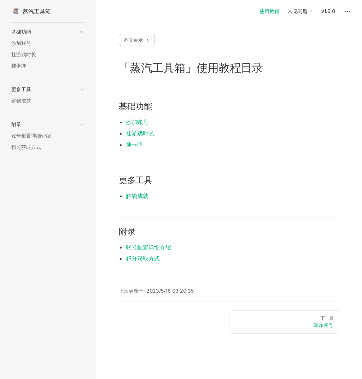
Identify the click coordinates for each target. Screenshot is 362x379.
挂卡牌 (134, 144)
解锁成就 (137, 195)
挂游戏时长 (140, 133)
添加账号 (137, 122)
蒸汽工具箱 (31, 11)
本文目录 (136, 40)
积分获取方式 (143, 258)
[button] (48, 31)
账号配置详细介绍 (148, 247)
